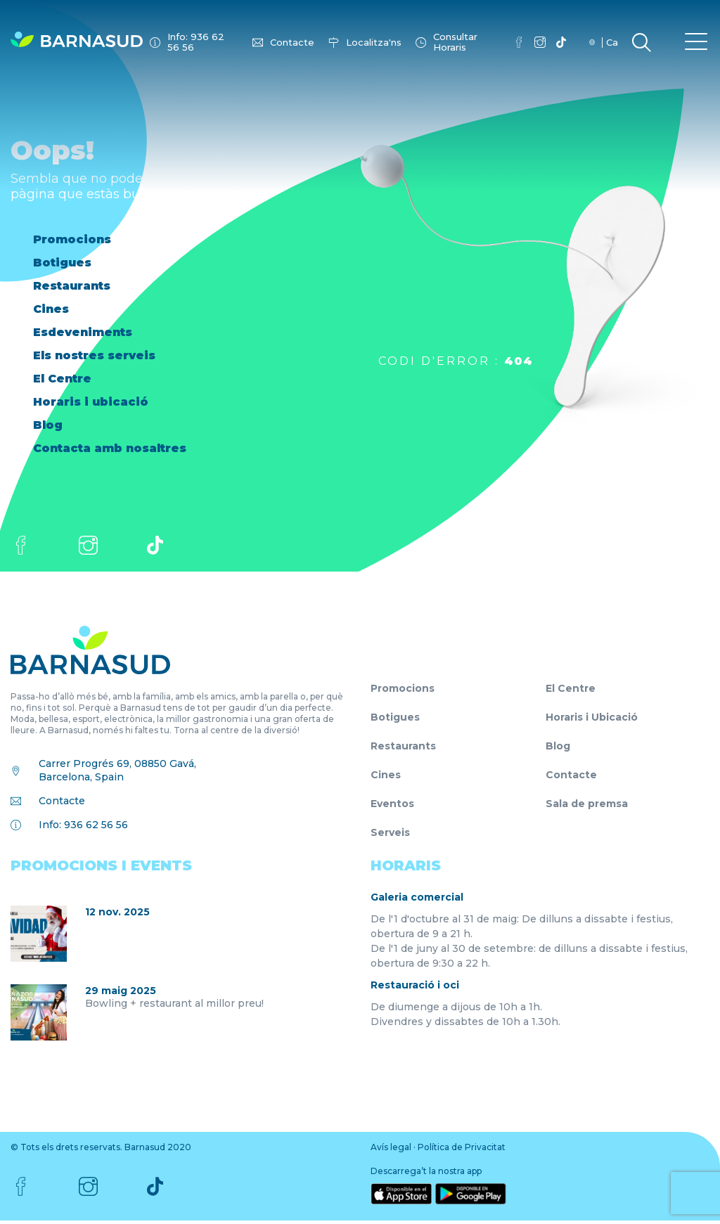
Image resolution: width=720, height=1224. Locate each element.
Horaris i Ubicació (592, 717)
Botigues (395, 717)
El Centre (571, 688)
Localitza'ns (373, 42)
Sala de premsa (587, 803)
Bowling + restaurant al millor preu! (174, 1003)
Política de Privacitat (462, 1150)
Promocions (403, 688)
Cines (386, 774)
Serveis (390, 832)
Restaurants (403, 746)
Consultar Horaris (455, 42)
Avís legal (391, 1150)
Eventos (392, 803)
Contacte (292, 42)
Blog (558, 746)
